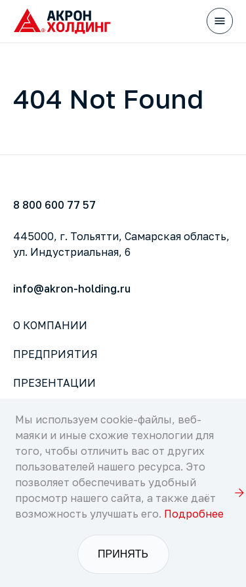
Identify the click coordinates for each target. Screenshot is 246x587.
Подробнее (194, 513)
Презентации (54, 382)
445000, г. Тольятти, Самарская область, (121, 244)
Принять (123, 554)
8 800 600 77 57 (54, 204)
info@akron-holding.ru (72, 288)
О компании (50, 325)
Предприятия (55, 354)
